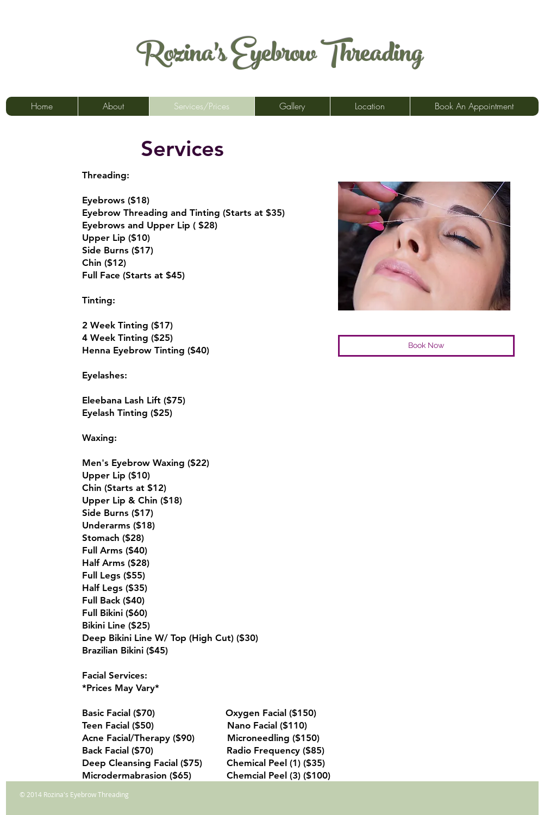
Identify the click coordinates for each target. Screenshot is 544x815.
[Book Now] (426, 346)
